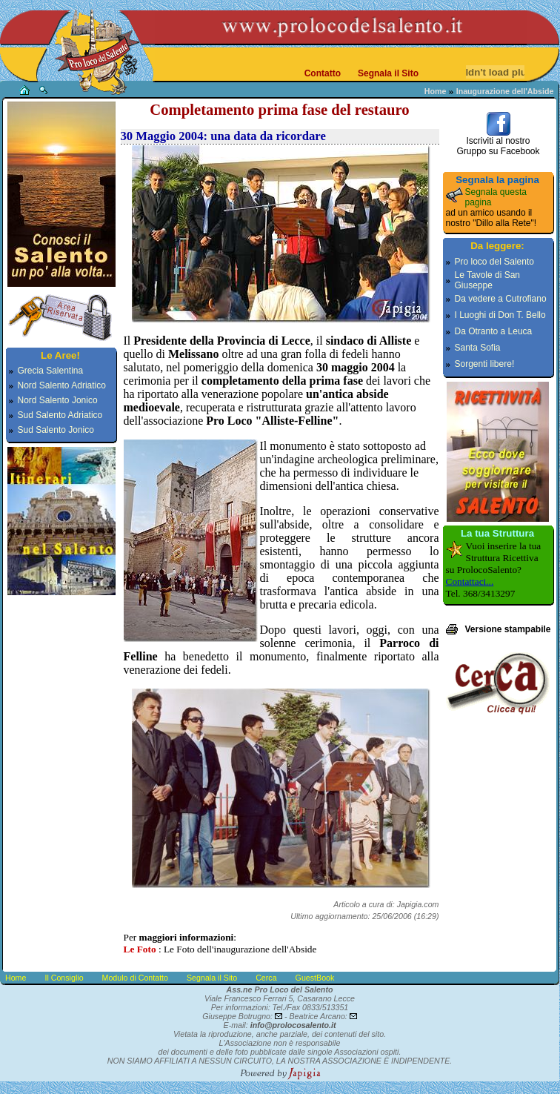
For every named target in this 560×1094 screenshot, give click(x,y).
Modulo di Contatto (135, 977)
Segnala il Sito (388, 73)
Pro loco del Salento (494, 261)
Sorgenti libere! (485, 364)
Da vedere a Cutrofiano (501, 299)
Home (435, 91)
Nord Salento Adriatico (62, 385)
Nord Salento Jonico (58, 400)
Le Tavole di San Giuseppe (488, 280)
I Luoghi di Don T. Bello (500, 315)
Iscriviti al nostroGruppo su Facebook (497, 141)
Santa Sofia (478, 347)
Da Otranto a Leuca (494, 331)
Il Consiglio (63, 977)
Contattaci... (470, 581)
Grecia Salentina (51, 370)
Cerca (266, 977)
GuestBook (315, 977)
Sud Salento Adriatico (60, 415)
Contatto (322, 73)
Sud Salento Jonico (56, 430)
